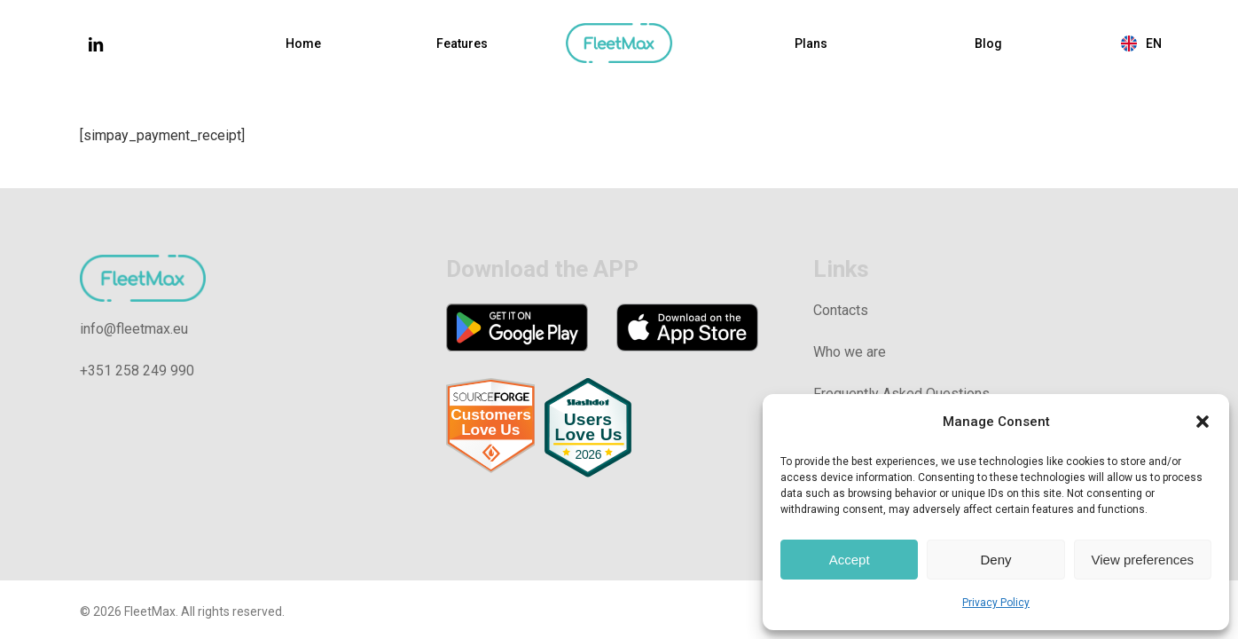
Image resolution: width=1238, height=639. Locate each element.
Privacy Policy (996, 602)
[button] (1202, 421)
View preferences (1143, 559)
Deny (995, 559)
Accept (849, 559)
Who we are (849, 351)
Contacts (840, 310)
